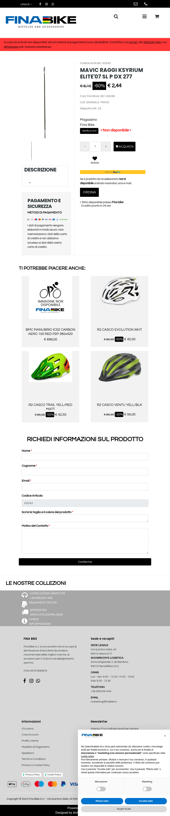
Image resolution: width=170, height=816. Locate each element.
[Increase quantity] (106, 146)
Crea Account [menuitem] (30, 734)
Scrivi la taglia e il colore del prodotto (47, 512)
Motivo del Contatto (36, 525)
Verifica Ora (89, 130)
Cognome (29, 465)
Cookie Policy (54, 774)
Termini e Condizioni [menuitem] (34, 759)
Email (26, 480)
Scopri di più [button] (124, 809)
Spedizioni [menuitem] (28, 753)
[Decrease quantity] (85, 146)
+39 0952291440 (101, 691)
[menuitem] (42, 769)
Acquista (124, 146)
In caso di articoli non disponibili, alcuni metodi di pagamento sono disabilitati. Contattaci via (66, 42)
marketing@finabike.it (104, 701)
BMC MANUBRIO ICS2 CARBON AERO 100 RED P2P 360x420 (50, 332)
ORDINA (89, 192)
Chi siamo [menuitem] (28, 728)
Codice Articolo (32, 495)
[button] (46, 99)
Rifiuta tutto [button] (102, 801)
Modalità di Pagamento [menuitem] (36, 747)
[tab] (45, 176)
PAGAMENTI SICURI (43, 602)
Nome (27, 450)
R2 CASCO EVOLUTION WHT (119, 329)
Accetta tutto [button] (146, 801)
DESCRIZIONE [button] (44, 176)
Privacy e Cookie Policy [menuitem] (36, 765)
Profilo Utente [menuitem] (30, 740)
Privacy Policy (33, 774)
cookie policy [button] (87, 756)
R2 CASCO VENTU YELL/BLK (119, 405)
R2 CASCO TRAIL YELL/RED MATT (50, 407)
